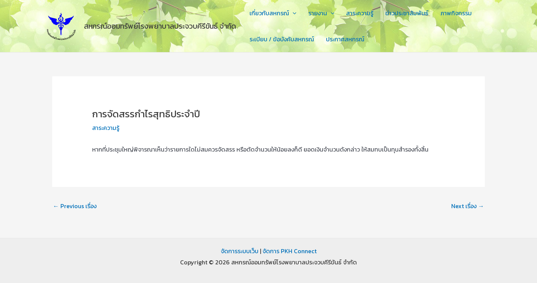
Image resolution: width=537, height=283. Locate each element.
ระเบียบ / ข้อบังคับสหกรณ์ (281, 39)
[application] (292, 13)
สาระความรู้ (359, 13)
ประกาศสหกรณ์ (345, 39)
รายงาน (321, 13)
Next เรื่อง (467, 205)
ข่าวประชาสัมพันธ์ (406, 13)
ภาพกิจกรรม (456, 13)
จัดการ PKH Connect (290, 251)
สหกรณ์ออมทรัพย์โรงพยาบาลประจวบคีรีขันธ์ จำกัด (160, 26)
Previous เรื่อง (75, 205)
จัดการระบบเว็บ (239, 251)
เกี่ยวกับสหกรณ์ (272, 13)
